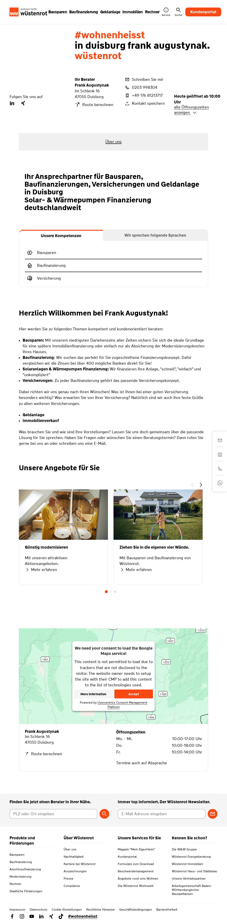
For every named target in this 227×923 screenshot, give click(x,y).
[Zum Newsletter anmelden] (212, 814)
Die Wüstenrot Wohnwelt (135, 891)
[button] (192, 485)
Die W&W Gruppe (184, 855)
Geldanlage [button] (110, 12)
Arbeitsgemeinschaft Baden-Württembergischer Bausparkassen (192, 895)
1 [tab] (106, 591)
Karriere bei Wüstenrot (80, 869)
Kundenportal (203, 12)
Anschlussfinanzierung (25, 869)
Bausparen (17, 855)
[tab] (61, 235)
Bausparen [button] (57, 12)
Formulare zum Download (136, 869)
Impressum (17, 915)
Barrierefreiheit (166, 915)
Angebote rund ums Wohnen (138, 884)
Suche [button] (178, 12)
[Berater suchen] (104, 814)
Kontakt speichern (144, 103)
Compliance (72, 891)
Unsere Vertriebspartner (189, 884)
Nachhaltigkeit (74, 862)
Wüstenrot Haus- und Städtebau (194, 876)
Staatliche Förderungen (26, 891)
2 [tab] (115, 591)
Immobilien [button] (132, 12)
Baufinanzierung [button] (83, 12)
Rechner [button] (152, 12)
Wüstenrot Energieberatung (191, 862)
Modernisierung (20, 876)
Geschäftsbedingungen (135, 915)
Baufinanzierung (21, 862)
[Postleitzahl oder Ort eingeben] (54, 814)
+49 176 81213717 (143, 95)
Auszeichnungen (75, 876)
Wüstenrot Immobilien (187, 869)
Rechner (15, 884)
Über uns (70, 855)
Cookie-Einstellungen (67, 915)
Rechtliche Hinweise (100, 915)
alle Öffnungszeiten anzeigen (191, 109)
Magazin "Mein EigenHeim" (136, 855)
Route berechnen (94, 105)
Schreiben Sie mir (143, 79)
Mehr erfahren (41, 569)
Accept (133, 694)
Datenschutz (38, 915)
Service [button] (166, 12)
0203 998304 (140, 87)
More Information (93, 694)
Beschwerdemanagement (136, 876)
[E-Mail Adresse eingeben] (162, 814)
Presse (68, 884)
